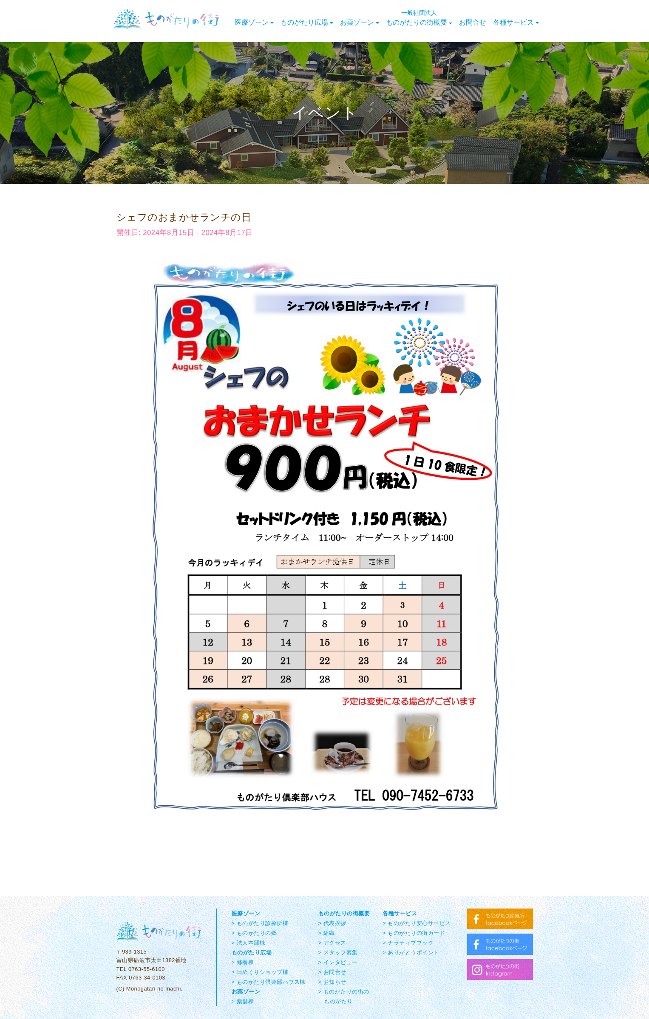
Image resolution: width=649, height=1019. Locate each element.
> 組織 (326, 933)
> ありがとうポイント (411, 952)
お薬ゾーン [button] (359, 22)
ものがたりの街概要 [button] (419, 18)
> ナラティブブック (408, 943)
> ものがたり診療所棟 (260, 923)
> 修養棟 (243, 962)
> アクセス (332, 943)
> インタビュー (338, 962)
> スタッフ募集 (338, 952)
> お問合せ (332, 972)
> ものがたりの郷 (254, 933)
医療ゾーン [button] (254, 22)
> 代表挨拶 (332, 923)
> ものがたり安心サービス (417, 923)
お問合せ (472, 22)
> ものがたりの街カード (414, 933)
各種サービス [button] (516, 22)
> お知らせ (332, 982)
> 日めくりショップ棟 (260, 972)
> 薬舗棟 (243, 1001)
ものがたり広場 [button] (307, 22)
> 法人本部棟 (249, 943)
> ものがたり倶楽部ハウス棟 (269, 982)
